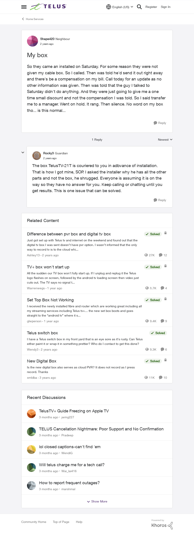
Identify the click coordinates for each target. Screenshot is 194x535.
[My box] (50, 158)
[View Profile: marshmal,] (31, 485)
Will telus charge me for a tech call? (72, 464)
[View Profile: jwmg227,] (31, 413)
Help (79, 522)
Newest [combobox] (165, 140)
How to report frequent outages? (69, 482)
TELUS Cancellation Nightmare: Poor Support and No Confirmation (101, 428)
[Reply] (160, 123)
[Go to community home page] (49, 6)
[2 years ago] (50, 255)
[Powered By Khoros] (162, 524)
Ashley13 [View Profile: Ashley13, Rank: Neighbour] (33, 255)
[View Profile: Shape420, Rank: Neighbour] (32, 41)
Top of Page (61, 522)
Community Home (33, 522)
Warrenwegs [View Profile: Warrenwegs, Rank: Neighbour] (36, 288)
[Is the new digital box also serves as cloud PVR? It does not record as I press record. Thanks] (84, 369)
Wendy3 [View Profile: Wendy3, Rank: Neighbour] (32, 349)
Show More (97, 501)
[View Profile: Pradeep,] (31, 431)
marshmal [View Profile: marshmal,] (68, 489)
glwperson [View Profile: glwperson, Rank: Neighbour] (34, 321)
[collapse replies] (22, 152)
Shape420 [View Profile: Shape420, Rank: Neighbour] (47, 39)
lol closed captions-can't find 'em (70, 446)
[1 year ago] (54, 288)
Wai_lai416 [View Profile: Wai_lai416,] (69, 471)
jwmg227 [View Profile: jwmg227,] (67, 417)
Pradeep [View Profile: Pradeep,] (67, 435)
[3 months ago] (48, 417)
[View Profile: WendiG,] (31, 449)
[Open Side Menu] (24, 7)
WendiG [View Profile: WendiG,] (67, 453)
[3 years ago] (47, 377)
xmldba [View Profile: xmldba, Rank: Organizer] (32, 377)
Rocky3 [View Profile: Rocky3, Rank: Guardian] (48, 153)
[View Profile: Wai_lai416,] (31, 467)
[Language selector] (119, 6)
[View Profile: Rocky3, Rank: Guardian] (36, 155)
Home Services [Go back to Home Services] (32, 19)
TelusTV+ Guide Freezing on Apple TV (74, 410)
